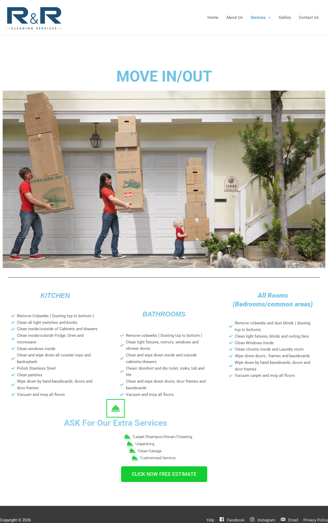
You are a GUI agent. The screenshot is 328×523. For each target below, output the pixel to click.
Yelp (210, 520)
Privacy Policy (315, 520)
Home (212, 17)
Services (261, 17)
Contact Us (309, 17)
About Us (234, 17)
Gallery (285, 17)
